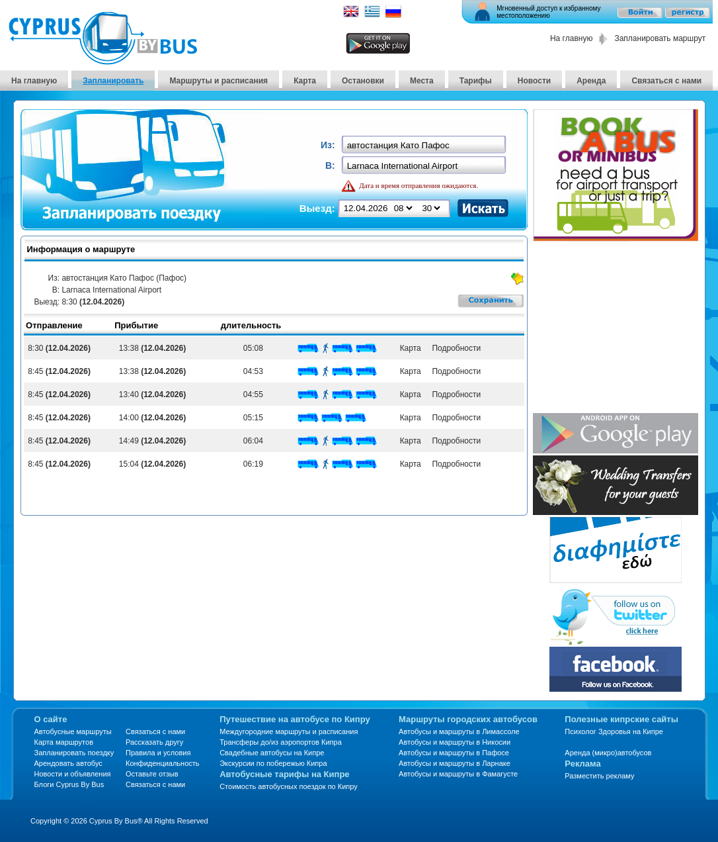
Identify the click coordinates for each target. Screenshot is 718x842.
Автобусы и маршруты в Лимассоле (459, 731)
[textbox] (425, 145)
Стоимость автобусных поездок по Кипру (288, 786)
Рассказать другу (154, 742)
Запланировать (113, 80)
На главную (571, 38)
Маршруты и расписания (218, 80)
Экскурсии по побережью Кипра (273, 763)
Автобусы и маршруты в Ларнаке (454, 763)
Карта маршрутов (63, 742)
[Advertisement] (615, 328)
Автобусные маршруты (73, 731)
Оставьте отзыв (152, 774)
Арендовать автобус (68, 763)
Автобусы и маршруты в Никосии (454, 742)
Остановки (363, 80)
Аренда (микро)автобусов (608, 753)
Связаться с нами (666, 80)
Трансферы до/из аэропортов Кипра (280, 742)
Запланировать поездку (74, 753)
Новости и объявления (72, 774)
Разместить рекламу (599, 776)
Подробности (454, 348)
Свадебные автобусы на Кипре (271, 753)
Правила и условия (158, 753)
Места (422, 80)
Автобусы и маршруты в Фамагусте (458, 774)
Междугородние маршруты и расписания (288, 731)
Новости (534, 80)
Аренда (591, 80)
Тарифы (475, 80)
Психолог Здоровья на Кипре (614, 731)
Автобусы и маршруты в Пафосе (454, 753)
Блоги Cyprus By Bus (69, 784)
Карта (305, 80)
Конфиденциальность (163, 763)
